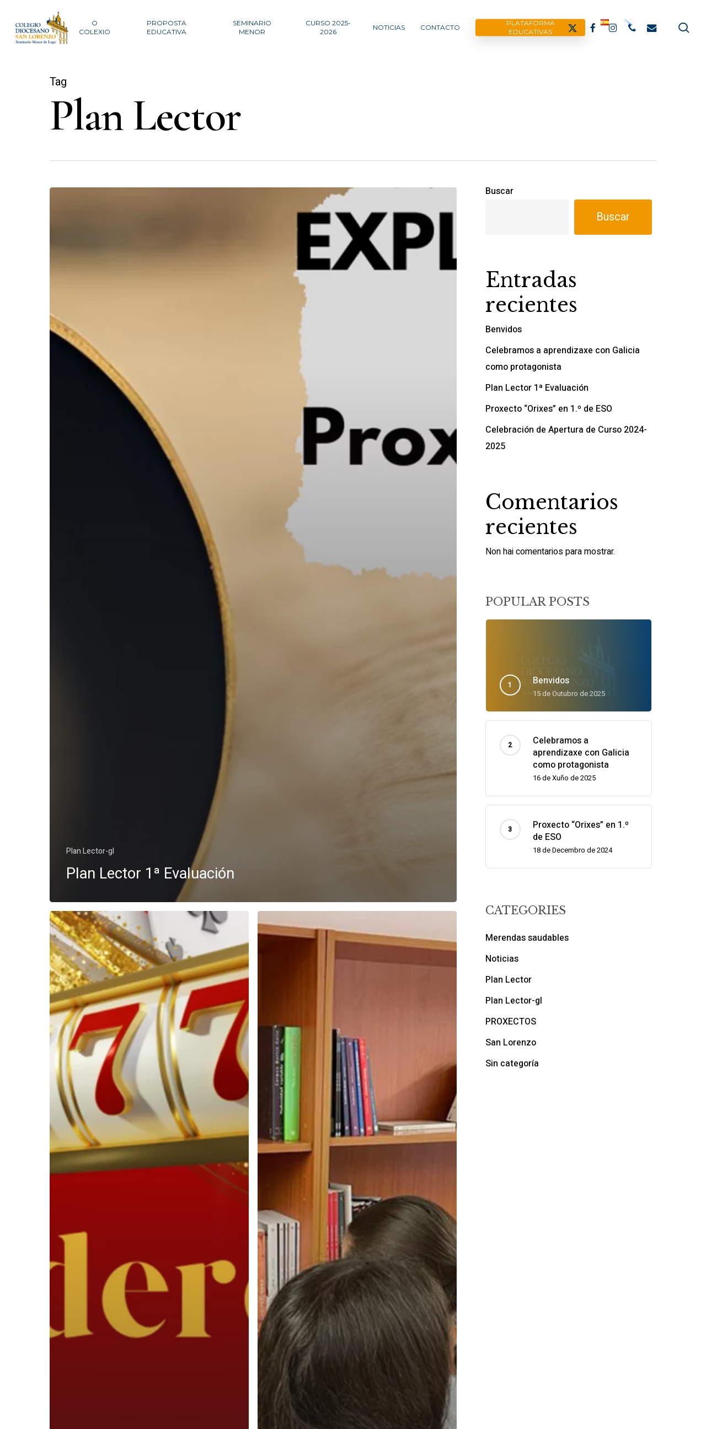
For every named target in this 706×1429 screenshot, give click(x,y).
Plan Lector (508, 979)
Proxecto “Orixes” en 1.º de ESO (548, 409)
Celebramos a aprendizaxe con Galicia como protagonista (562, 359)
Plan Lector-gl (90, 851)
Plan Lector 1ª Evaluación (537, 388)
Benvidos (503, 329)
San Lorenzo (510, 1042)
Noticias (501, 959)
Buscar (499, 191)
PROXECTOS (510, 1021)
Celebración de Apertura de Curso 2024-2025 (566, 438)
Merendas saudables (527, 938)
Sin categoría (512, 1063)
